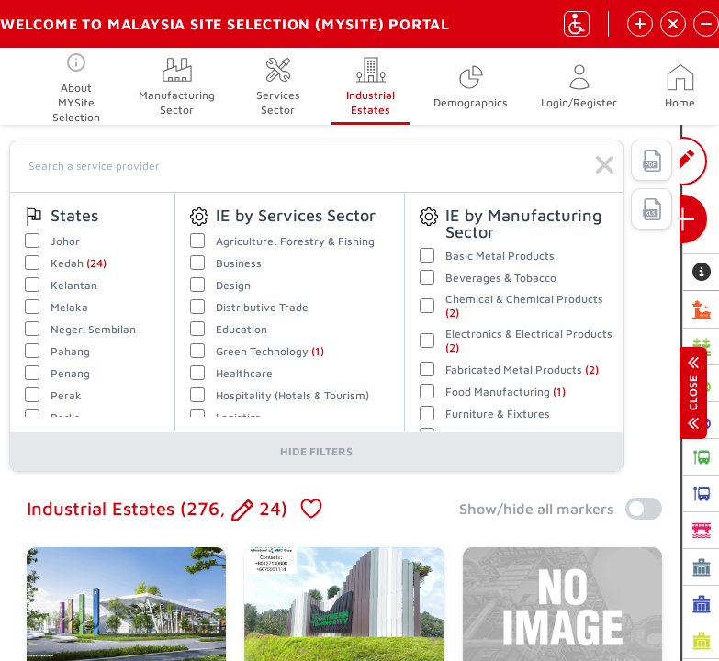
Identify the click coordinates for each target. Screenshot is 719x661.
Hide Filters (316, 451)
